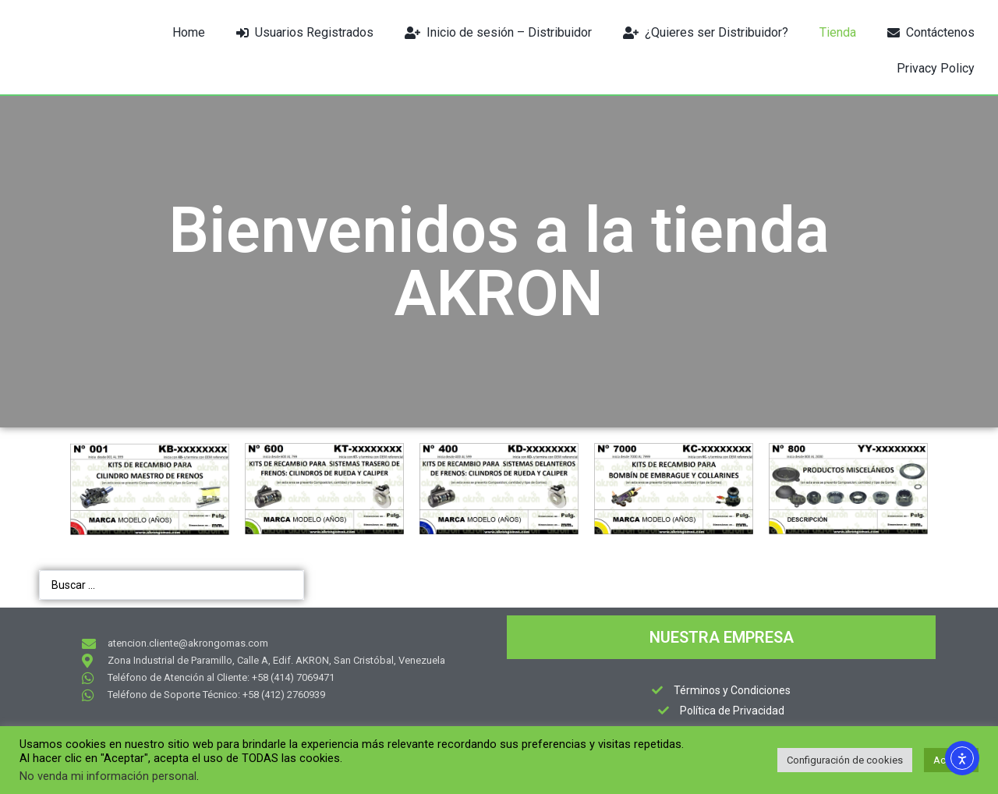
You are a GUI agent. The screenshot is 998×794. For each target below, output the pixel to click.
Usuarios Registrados (304, 32)
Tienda (837, 32)
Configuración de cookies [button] (845, 760)
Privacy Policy (936, 68)
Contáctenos (931, 32)
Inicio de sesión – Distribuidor (498, 32)
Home (188, 32)
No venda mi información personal (107, 776)
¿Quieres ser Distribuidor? (705, 32)
